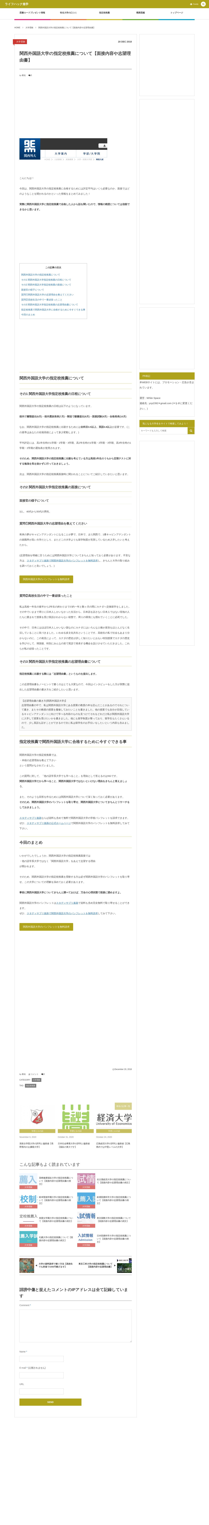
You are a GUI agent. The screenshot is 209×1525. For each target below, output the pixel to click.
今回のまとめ (28, 314)
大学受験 (20, 41)
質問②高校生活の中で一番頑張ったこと (41, 299)
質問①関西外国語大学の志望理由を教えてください (47, 294)
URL (21, 1384)
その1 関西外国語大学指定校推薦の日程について (46, 279)
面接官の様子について (32, 289)
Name (22, 1351)
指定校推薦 (30, 1086)
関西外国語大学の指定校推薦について (40, 274)
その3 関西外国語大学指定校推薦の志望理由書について (49, 304)
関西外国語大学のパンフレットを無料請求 (46, 579)
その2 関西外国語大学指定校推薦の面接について (46, 284)
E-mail (22, 1368)
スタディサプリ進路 (30, 818)
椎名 (24, 75)
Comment (24, 1305)
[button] (203, 4)
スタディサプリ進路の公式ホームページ (49, 823)
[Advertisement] (75, 107)
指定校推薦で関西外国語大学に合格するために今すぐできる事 (53, 309)
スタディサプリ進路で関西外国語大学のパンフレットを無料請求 (62, 560)
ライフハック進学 (16, 4)
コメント (35, 1074)
